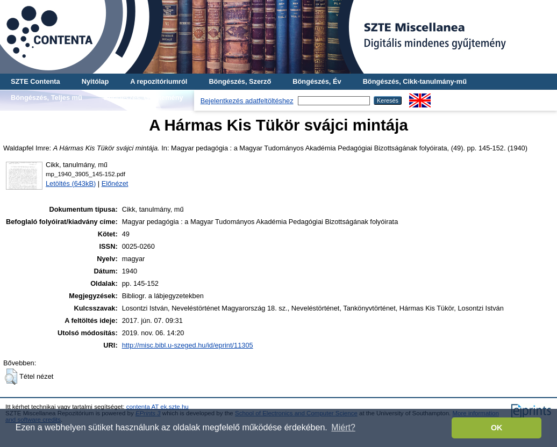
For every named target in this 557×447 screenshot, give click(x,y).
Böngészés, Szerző (240, 81)
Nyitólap (95, 81)
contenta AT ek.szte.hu (157, 406)
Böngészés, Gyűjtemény (143, 97)
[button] (11, 377)
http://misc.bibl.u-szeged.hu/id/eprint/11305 (187, 345)
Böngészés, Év (316, 81)
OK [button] (497, 427)
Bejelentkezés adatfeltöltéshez (247, 101)
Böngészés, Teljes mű (46, 97)
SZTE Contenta (35, 81)
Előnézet (115, 183)
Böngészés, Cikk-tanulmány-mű (415, 81)
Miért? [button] (343, 427)
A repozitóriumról (158, 81)
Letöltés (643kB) (71, 183)
